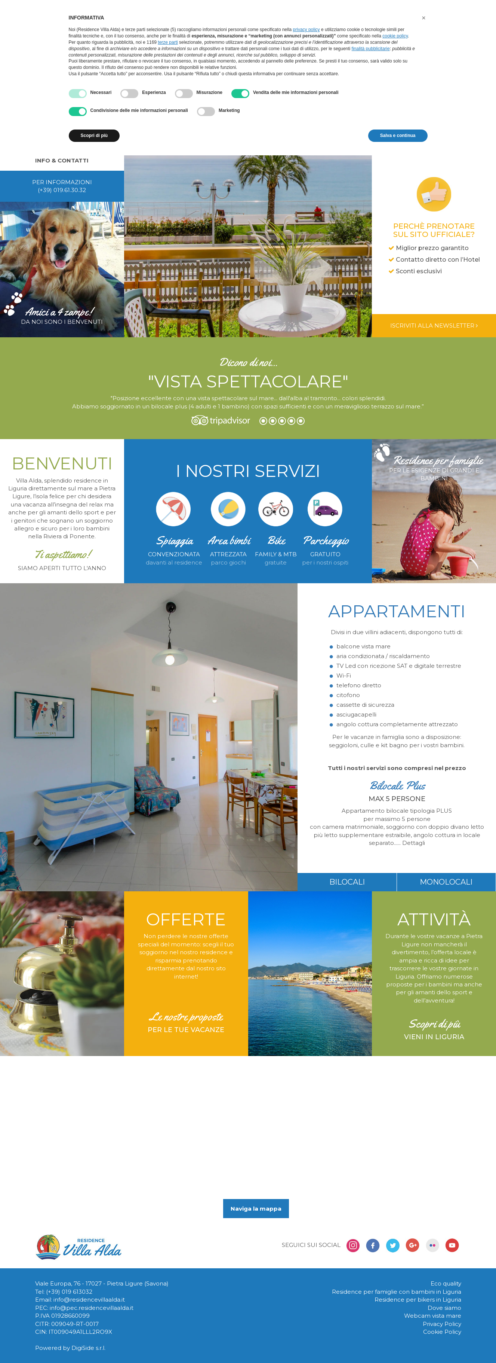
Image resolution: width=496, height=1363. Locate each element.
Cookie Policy (442, 1331)
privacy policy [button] (306, 29)
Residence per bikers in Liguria (418, 1299)
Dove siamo (444, 1307)
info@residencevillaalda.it (89, 1299)
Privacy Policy (442, 1323)
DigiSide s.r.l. (88, 1347)
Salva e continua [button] (398, 135)
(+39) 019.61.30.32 (62, 190)
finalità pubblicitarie (371, 48)
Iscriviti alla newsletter (434, 325)
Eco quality (446, 1283)
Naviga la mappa (256, 1208)
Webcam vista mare (432, 1315)
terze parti (168, 42)
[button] (424, 18)
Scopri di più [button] (94, 135)
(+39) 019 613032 (69, 1291)
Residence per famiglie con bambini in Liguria (396, 1291)
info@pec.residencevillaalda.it (91, 1307)
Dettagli (413, 842)
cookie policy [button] (395, 36)
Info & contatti (62, 160)
